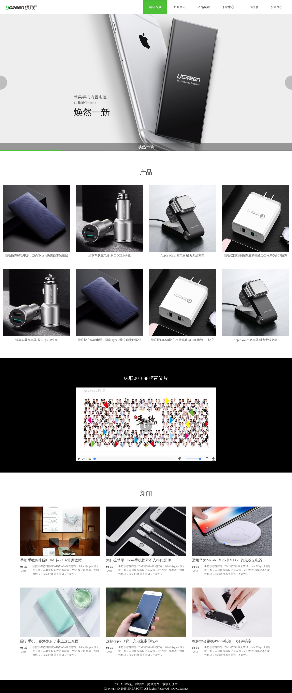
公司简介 (277, 7)
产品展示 (204, 7)
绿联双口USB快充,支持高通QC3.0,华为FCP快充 (255, 255)
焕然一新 (146, 147)
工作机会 (252, 7)
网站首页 (155, 7)
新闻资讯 (179, 7)
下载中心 (228, 7)
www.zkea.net (179, 688)
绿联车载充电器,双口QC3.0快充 (109, 255)
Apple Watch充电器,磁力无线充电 (183, 255)
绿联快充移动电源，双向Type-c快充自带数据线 (36, 255)
